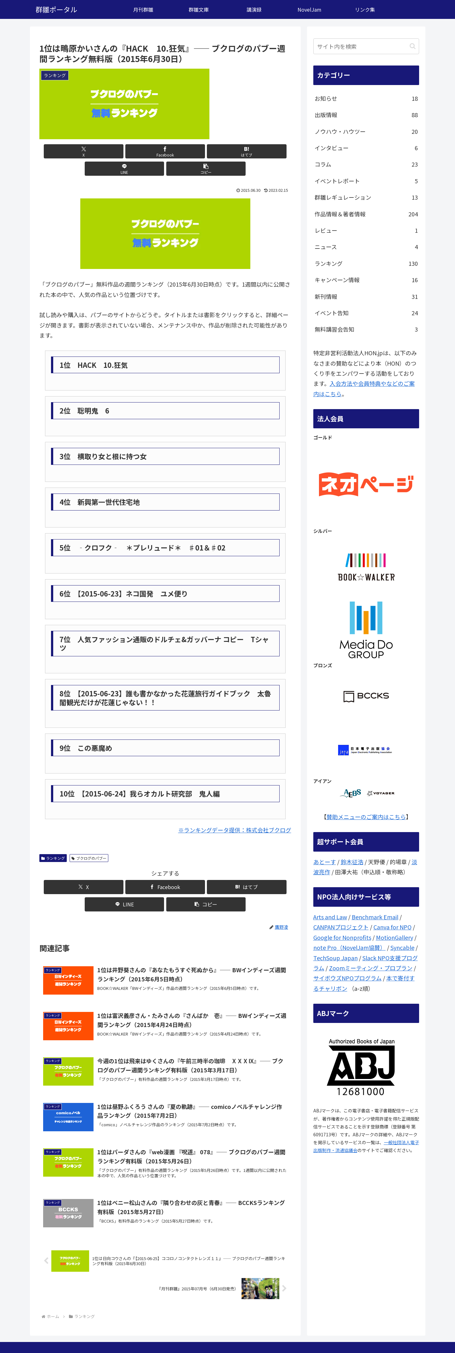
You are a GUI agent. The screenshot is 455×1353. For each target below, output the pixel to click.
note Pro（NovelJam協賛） (349, 947)
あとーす (324, 862)
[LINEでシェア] (207, 151)
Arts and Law (330, 917)
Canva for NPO (392, 927)
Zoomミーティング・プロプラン (370, 968)
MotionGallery (394, 937)
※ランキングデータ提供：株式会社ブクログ (234, 812)
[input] (366, 46)
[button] (250, 151)
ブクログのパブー (88, 840)
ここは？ (340, 1333)
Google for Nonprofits (342, 937)
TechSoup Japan (335, 958)
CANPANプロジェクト (341, 927)
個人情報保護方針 (401, 1333)
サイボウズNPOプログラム (347, 978)
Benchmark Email (375, 917)
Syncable (402, 947)
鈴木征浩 (352, 862)
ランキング (53, 840)
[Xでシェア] (80, 151)
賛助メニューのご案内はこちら (366, 817)
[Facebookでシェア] (123, 151)
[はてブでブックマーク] (165, 151)
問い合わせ (366, 1333)
